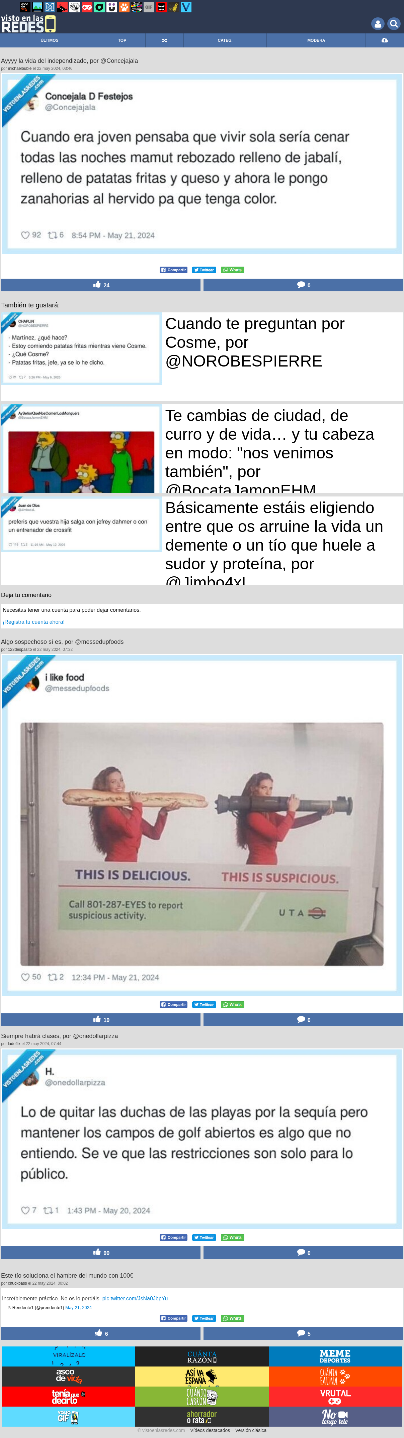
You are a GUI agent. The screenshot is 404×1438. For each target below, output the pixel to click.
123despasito (20, 649)
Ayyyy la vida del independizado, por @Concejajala (69, 60)
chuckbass (17, 1283)
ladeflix (14, 1043)
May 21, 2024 (78, 1307)
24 (101, 285)
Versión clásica (250, 1430)
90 (101, 1252)
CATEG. (225, 40)
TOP (122, 40)
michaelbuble (20, 68)
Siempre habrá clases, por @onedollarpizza (59, 1036)
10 (101, 1019)
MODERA (316, 40)
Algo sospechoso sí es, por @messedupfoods (62, 641)
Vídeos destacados (210, 1430)
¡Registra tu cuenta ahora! (34, 622)
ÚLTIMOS (49, 40)
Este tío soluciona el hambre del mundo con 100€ (67, 1275)
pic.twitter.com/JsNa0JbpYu (135, 1298)
